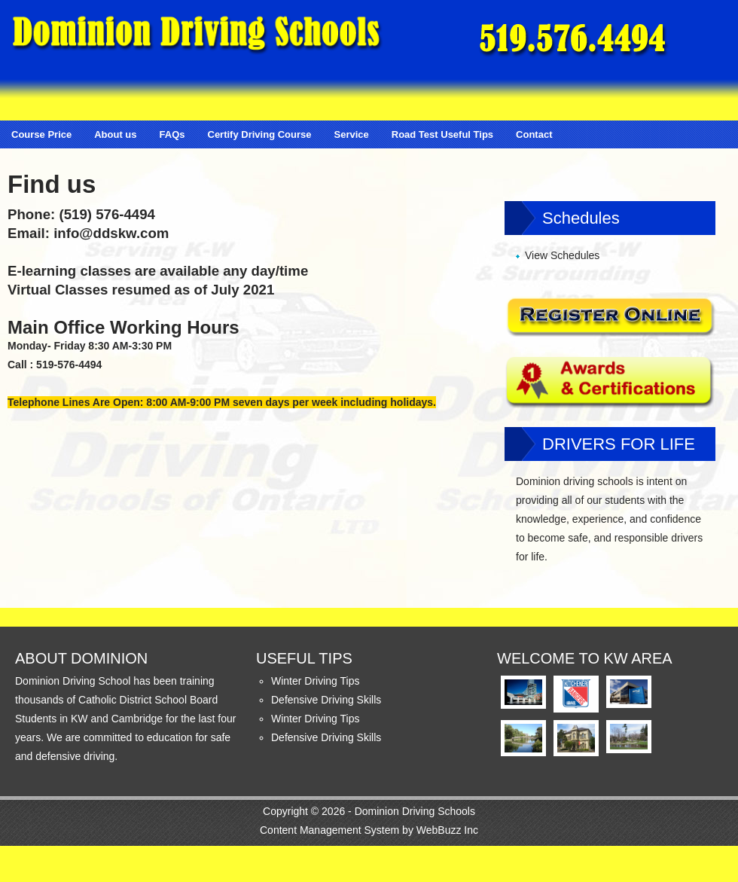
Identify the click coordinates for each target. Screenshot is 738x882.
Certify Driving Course (260, 134)
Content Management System (329, 830)
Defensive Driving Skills (326, 700)
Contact (534, 134)
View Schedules (562, 255)
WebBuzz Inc (447, 830)
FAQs (172, 134)
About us (115, 134)
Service (351, 134)
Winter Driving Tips (315, 681)
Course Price (41, 134)
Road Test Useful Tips (442, 134)
